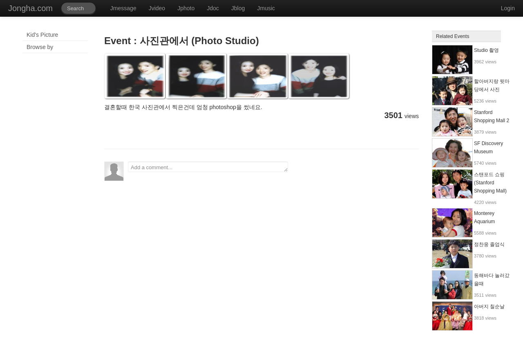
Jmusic (266, 8)
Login (508, 8)
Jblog (238, 8)
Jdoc (213, 8)
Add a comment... (208, 166)
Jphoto (185, 8)
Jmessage (123, 8)
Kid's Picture (42, 34)
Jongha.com (30, 8)
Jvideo (157, 8)
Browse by (40, 47)
